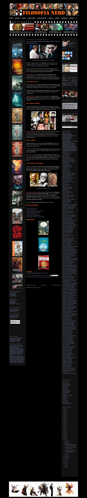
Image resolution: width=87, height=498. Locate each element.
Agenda (50, 18)
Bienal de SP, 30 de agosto (68, 235)
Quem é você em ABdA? (15, 339)
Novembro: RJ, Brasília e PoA (69, 299)
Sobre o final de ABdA (67, 331)
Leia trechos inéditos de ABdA (69, 305)
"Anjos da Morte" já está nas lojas (69, 251)
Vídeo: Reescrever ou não (68, 181)
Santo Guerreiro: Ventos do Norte (70, 149)
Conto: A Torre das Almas (68, 211)
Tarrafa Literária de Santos (68, 158)
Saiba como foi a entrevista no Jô (69, 297)
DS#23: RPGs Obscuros (68, 192)
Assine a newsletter (67, 138)
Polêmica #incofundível (67, 349)
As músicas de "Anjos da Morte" (69, 253)
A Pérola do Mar (66, 397)
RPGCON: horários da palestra (69, 315)
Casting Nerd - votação (15, 340)
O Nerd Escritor (66, 389)
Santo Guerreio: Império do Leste (70, 141)
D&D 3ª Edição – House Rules (69, 369)
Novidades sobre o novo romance (69, 292)
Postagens (13, 320)
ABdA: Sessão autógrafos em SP (69, 322)
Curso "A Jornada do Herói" (68, 342)
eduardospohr (35, 275)
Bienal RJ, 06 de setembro (68, 227)
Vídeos (24, 18)
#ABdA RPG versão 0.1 (67, 365)
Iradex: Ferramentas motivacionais (17, 360)
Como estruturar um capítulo (68, 173)
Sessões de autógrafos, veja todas (70, 311)
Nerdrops (65, 396)
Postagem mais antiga (56, 285)
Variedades (65, 85)
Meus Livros (31, 18)
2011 (65, 435)
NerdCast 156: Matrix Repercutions (34, 215)
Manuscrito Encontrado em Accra (69, 268)
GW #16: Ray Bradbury (67, 264)
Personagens (13, 293)
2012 (65, 434)
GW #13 (70, 270)
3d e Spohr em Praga (67, 358)
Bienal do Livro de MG (67, 218)
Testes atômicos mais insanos (69, 370)
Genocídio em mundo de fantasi (69, 373)
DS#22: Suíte (65, 193)
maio (66, 463)
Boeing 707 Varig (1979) (68, 362)
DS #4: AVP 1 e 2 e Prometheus (69, 272)
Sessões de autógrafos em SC (69, 293)
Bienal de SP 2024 (67, 142)
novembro (67, 442)
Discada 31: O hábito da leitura (16, 358)
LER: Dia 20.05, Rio (67, 180)
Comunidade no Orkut (14, 309)
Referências (12, 302)
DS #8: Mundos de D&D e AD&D (69, 241)
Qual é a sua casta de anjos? (16, 337)
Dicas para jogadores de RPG (69, 174)
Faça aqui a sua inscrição (32, 208)
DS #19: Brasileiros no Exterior (69, 205)
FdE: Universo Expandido (68, 208)
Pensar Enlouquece (67, 391)
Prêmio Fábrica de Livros (15, 303)
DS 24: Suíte (65, 182)
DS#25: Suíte (65, 169)
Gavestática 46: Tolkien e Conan (16, 356)
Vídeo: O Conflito (66, 184)
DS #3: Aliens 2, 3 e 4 (67, 274)
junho (66, 461)
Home (11, 18)
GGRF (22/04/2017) (67, 200)
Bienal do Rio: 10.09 (67, 191)
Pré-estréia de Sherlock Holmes (69, 327)
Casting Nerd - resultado (15, 341)
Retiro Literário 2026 (67, 133)
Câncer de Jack (66, 385)
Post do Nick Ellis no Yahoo (32, 213)
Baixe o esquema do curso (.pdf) (33, 212)
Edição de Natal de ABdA (68, 296)
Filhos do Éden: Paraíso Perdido (69, 224)
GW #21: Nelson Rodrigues (68, 254)
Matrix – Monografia (67, 366)
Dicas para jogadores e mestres (69, 357)
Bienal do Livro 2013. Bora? (68, 247)
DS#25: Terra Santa (67, 172)
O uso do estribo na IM (67, 318)
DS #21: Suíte (65, 197)
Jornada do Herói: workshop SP (69, 326)
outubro (66, 454)
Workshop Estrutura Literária (68, 323)
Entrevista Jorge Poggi (67, 353)
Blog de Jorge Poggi (67, 403)
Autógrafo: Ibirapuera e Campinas (69, 301)
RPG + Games (72, 83)
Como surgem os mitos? (68, 350)
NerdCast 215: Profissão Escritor (16, 352)
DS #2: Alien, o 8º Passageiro (69, 277)
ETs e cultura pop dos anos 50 (69, 368)
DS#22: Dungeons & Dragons (69, 195)
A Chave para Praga (67, 355)
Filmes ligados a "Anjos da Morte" (69, 255)
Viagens (71, 85)
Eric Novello (65, 400)
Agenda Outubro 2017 (67, 188)
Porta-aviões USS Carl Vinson (69, 320)
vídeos (76, 85)
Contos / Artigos (13, 296)
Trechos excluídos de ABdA (68, 324)
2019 (65, 421)
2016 (65, 426)
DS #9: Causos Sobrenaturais (69, 238)
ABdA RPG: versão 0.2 (67, 334)
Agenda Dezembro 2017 (68, 187)
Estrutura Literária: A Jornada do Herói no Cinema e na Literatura (41, 64)
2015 (65, 428)
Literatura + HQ (68, 80)
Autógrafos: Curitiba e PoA (68, 304)
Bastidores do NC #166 (67, 361)
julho (66, 459)
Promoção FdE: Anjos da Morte (69, 249)
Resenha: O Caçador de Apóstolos (70, 303)
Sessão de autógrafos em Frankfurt (70, 246)
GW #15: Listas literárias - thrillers (69, 266)
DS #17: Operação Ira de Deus (69, 216)
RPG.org (64, 399)
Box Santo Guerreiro (67, 134)
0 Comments (46, 275)
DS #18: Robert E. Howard (68, 212)
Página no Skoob (13, 311)
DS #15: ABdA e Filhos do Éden (69, 226)
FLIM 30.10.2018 (66, 168)
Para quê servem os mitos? (68, 347)
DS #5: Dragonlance (67, 245)
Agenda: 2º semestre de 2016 (69, 207)
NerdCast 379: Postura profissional (17, 362)
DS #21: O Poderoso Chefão (68, 199)
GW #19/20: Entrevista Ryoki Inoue (70, 258)
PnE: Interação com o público (16, 361)
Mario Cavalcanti (66, 383)
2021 (65, 417)
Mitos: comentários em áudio (68, 346)
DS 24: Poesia (66, 185)
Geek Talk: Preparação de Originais (17, 359)
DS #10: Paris (65, 237)
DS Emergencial (66, 162)
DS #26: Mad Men (66, 157)
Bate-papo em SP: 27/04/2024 (69, 143)
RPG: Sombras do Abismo (68, 177)
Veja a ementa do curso (31, 209)
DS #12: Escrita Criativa (67, 232)
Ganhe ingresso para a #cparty (69, 335)
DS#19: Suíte (65, 203)
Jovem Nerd (65, 381)
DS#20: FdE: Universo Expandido (69, 204)
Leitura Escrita (66, 401)
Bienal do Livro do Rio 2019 (68, 160)
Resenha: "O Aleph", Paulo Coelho (70, 300)
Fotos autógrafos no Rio (67, 309)
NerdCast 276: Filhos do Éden (16, 346)
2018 (65, 423)
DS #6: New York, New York (68, 243)
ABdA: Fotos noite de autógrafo (69, 328)
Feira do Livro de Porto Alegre (69, 262)
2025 (65, 410)
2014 (65, 430)
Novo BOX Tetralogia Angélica (69, 147)
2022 (65, 416)
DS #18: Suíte (65, 210)
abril (66, 465)
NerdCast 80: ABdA (14, 347)
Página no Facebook (14, 310)
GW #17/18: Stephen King (68, 261)
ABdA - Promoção (66, 345)
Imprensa (64, 18)
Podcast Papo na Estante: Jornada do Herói (36, 216)
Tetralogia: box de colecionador (69, 161)
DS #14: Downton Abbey (68, 230)
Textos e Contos (41, 18)
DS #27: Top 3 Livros (67, 153)
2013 (65, 432)
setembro (67, 456)
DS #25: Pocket (66, 164)
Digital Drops (65, 387)
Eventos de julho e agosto (68, 196)
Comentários (13, 323)
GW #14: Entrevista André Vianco (69, 269)
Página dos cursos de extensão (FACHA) (35, 211)
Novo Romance (66, 154)
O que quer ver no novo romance (69, 295)
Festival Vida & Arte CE (67, 178)
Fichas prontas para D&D (68, 239)
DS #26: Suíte (65, 155)
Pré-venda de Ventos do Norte (69, 146)
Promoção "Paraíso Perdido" (68, 223)
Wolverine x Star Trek (67, 363)
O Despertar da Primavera (68, 341)
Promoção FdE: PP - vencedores (69, 220)
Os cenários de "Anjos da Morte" (69, 250)
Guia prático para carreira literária (69, 265)
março (66, 467)
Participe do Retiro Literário (69, 145)
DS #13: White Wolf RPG (68, 231)
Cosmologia (12, 295)
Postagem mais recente (31, 285)
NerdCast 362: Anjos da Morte (16, 345)
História (73, 78)
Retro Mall (65, 388)
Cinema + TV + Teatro (66, 77)
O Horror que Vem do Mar (68, 228)
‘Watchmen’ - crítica (67, 372)
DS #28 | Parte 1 (66, 151)
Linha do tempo (13, 292)
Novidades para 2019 (67, 165)
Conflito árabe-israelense (68, 332)
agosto (66, 458)
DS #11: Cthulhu (66, 234)
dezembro (67, 441)
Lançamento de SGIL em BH (69, 135)
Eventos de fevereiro (67, 201)
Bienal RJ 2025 (66, 139)
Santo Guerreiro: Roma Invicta (69, 150)
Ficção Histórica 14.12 (67, 166)
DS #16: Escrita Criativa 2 (67, 222)
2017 (65, 425)
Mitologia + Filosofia (66, 82)
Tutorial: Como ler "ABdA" (68, 339)
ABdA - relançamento (67, 351)
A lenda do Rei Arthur (67, 319)
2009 (65, 439)
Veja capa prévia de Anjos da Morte (70, 259)
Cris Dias (65, 393)
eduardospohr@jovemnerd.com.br (41, 273)
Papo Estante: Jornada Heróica (16, 351)
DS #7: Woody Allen (67, 242)
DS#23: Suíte (65, 189)
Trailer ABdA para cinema (68, 312)
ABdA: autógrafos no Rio (68, 330)
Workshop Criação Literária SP (69, 308)
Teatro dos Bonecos (67, 384)
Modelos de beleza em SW (68, 354)
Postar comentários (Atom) (35, 287)
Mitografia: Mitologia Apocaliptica (16, 348)
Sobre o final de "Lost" (67, 316)
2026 (65, 408)
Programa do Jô (13, 300)
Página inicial (43, 285)
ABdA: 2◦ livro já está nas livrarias (69, 307)
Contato (71, 18)
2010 (65, 437)
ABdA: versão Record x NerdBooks (70, 314)
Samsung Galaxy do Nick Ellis (40, 76)
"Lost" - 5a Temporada (67, 338)
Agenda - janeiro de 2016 (68, 219)
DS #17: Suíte (65, 214)
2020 (65, 419)
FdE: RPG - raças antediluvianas (69, 215)
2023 (65, 414)
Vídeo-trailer (12, 301)
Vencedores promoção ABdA (68, 343)
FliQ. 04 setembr (66, 170)
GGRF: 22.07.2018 (66, 176)
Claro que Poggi (66, 392)
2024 (65, 412)
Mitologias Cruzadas (67, 137)
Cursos (57, 18)
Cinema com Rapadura (67, 395)
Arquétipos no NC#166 (67, 359)
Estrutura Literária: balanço (68, 336)
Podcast (17, 18)
